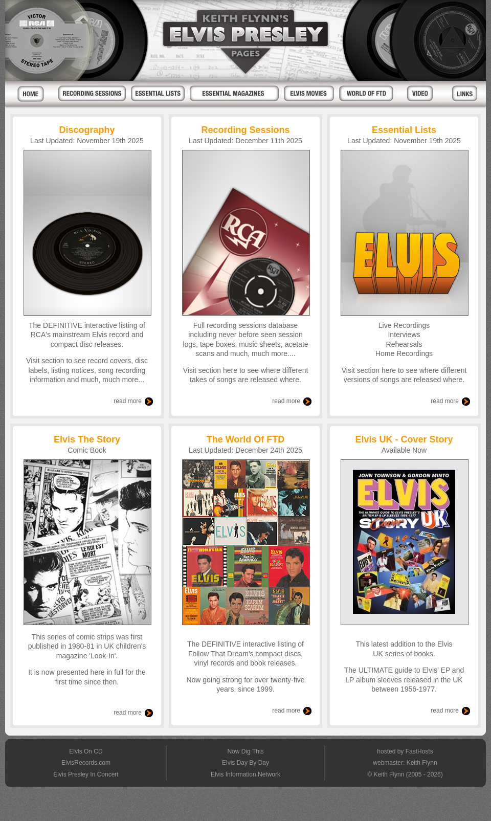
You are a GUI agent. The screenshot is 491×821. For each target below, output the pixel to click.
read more (128, 401)
